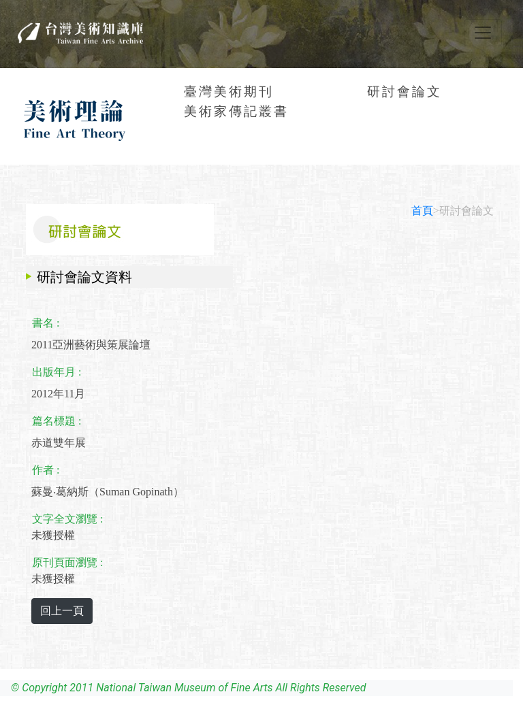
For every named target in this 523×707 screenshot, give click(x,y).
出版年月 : (56, 372)
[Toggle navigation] (483, 32)
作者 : (45, 470)
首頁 (422, 210)
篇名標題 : (56, 421)
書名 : (45, 323)
